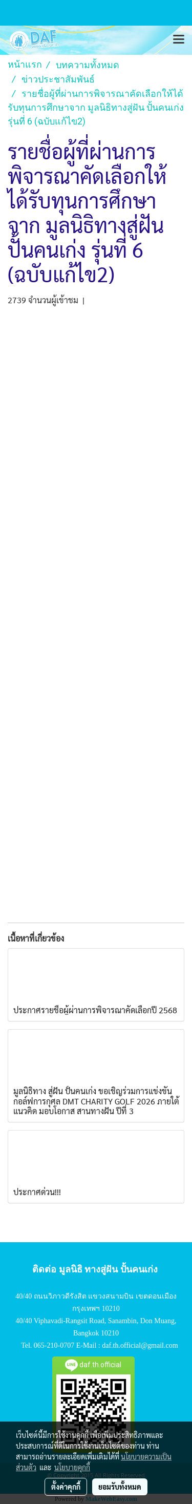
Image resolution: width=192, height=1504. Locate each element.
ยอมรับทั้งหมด (119, 1486)
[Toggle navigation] (178, 40)
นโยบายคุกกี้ (72, 1467)
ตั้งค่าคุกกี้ (65, 1486)
